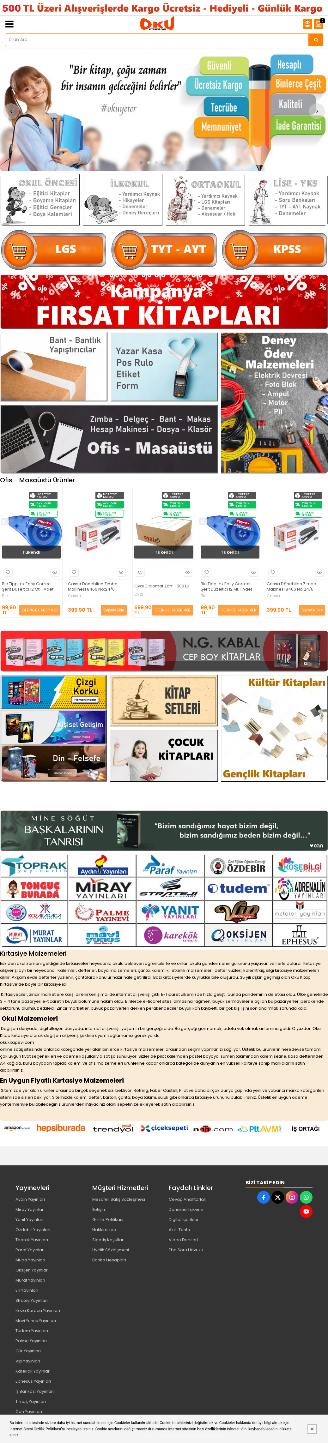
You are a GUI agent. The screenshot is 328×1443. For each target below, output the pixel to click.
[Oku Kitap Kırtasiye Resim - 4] (288, 199)
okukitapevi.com (17, 1042)
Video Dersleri (183, 1240)
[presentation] (11, 111)
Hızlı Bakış (53, 572)
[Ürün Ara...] (316, 39)
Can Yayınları (28, 1412)
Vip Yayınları (27, 1361)
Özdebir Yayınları (32, 1230)
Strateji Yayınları (31, 1300)
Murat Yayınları (30, 1280)
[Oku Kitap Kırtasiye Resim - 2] (122, 199)
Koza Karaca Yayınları (37, 1311)
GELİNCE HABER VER (40, 610)
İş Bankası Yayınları (34, 1391)
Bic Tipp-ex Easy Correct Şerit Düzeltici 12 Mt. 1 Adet (27, 586)
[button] (141, 162)
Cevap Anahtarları (187, 1199)
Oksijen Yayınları (32, 1270)
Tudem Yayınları (31, 1331)
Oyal (138, 594)
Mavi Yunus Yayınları (35, 1321)
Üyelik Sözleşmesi (110, 1250)
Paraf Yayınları (30, 1250)
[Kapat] (312, 1429)
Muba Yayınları (30, 1260)
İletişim (99, 1209)
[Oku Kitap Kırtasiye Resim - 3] (205, 199)
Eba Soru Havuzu (186, 1250)
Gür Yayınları (28, 1351)
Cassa (74, 596)
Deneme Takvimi (186, 1209)
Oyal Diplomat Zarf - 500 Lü (161, 586)
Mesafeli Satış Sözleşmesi (118, 1199)
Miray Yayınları (30, 1209)
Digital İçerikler (184, 1220)
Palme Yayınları (31, 1341)
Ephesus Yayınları (33, 1381)
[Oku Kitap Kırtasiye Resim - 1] (40, 199)
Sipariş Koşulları (108, 1240)
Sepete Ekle (113, 610)
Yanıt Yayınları (29, 1220)
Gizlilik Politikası (107, 1220)
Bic (5, 596)
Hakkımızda (104, 1230)
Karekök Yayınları (33, 1371)
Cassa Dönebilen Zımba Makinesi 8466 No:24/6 (93, 586)
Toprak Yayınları (31, 1240)
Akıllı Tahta (179, 1230)
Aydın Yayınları (30, 1199)
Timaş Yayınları (30, 1401)
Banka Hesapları (109, 1260)
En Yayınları (26, 1290)
